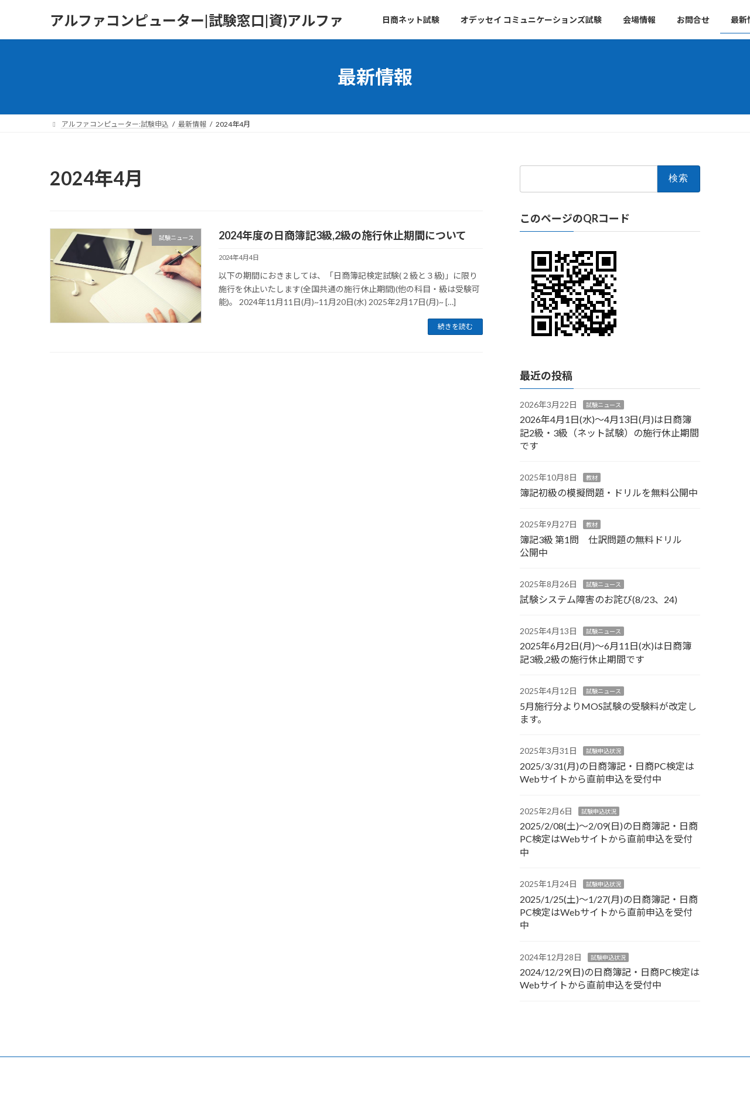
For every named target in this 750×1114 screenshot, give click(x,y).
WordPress (312, 1093)
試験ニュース (603, 404)
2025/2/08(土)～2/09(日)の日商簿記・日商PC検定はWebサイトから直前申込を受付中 (609, 839)
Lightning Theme (372, 1093)
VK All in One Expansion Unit (450, 1093)
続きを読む (455, 326)
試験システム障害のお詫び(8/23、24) (598, 599)
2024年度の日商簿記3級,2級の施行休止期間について (342, 235)
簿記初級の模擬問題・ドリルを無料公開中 (609, 492)
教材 (592, 478)
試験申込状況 (603, 751)
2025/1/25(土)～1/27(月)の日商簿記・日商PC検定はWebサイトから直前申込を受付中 (609, 912)
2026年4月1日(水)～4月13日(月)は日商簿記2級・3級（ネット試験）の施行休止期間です (609, 432)
